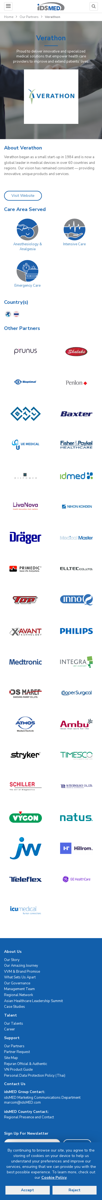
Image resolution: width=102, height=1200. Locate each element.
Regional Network (18, 995)
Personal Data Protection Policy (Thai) (34, 1075)
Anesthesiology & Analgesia (27, 247)
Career (9, 1029)
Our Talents (13, 1023)
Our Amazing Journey (21, 965)
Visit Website (23, 195)
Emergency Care (27, 285)
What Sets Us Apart (20, 977)
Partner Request (17, 1051)
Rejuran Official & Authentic (25, 1063)
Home (8, 17)
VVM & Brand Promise (22, 971)
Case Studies (14, 1006)
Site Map (11, 1057)
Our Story (12, 959)
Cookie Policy (54, 1177)
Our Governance (17, 983)
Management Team (19, 989)
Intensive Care (74, 244)
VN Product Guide (18, 1069)
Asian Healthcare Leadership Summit (33, 1001)
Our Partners (29, 17)
